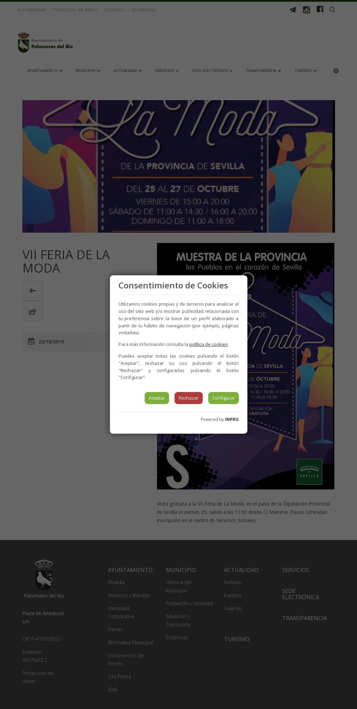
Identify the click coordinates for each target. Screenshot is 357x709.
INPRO (232, 419)
